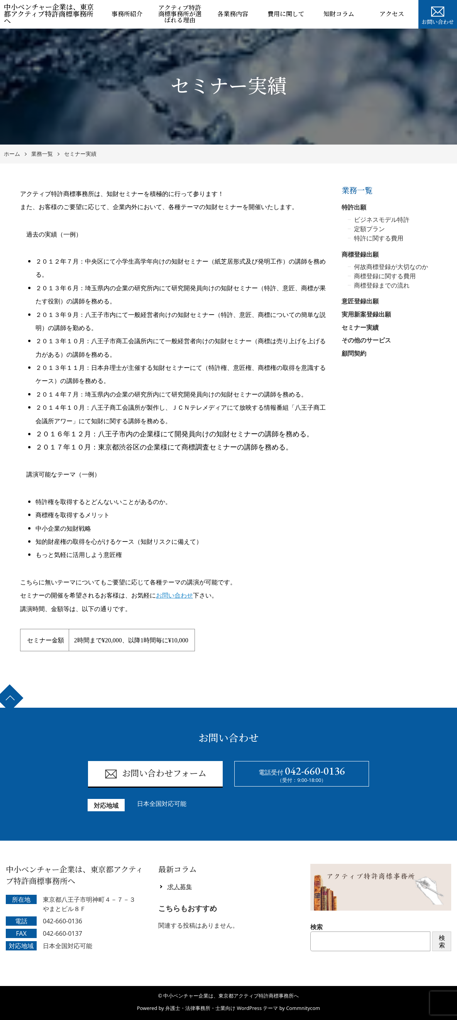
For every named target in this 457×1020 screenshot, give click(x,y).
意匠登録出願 (360, 301)
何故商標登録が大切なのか (391, 266)
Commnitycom (303, 1008)
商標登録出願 (360, 254)
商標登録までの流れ (382, 285)
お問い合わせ (437, 15)
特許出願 (354, 207)
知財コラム (338, 14)
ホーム (12, 154)
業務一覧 (42, 154)
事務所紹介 (127, 14)
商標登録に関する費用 (385, 276)
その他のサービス (366, 340)
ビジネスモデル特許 (382, 219)
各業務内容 (232, 14)
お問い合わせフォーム (155, 774)
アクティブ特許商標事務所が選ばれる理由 (179, 14)
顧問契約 (354, 353)
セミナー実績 (80, 154)
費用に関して (286, 14)
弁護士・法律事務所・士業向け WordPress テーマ (221, 1008)
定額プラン (369, 229)
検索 (316, 927)
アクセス (391, 14)
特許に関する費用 (378, 238)
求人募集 (180, 886)
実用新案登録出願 (366, 314)
